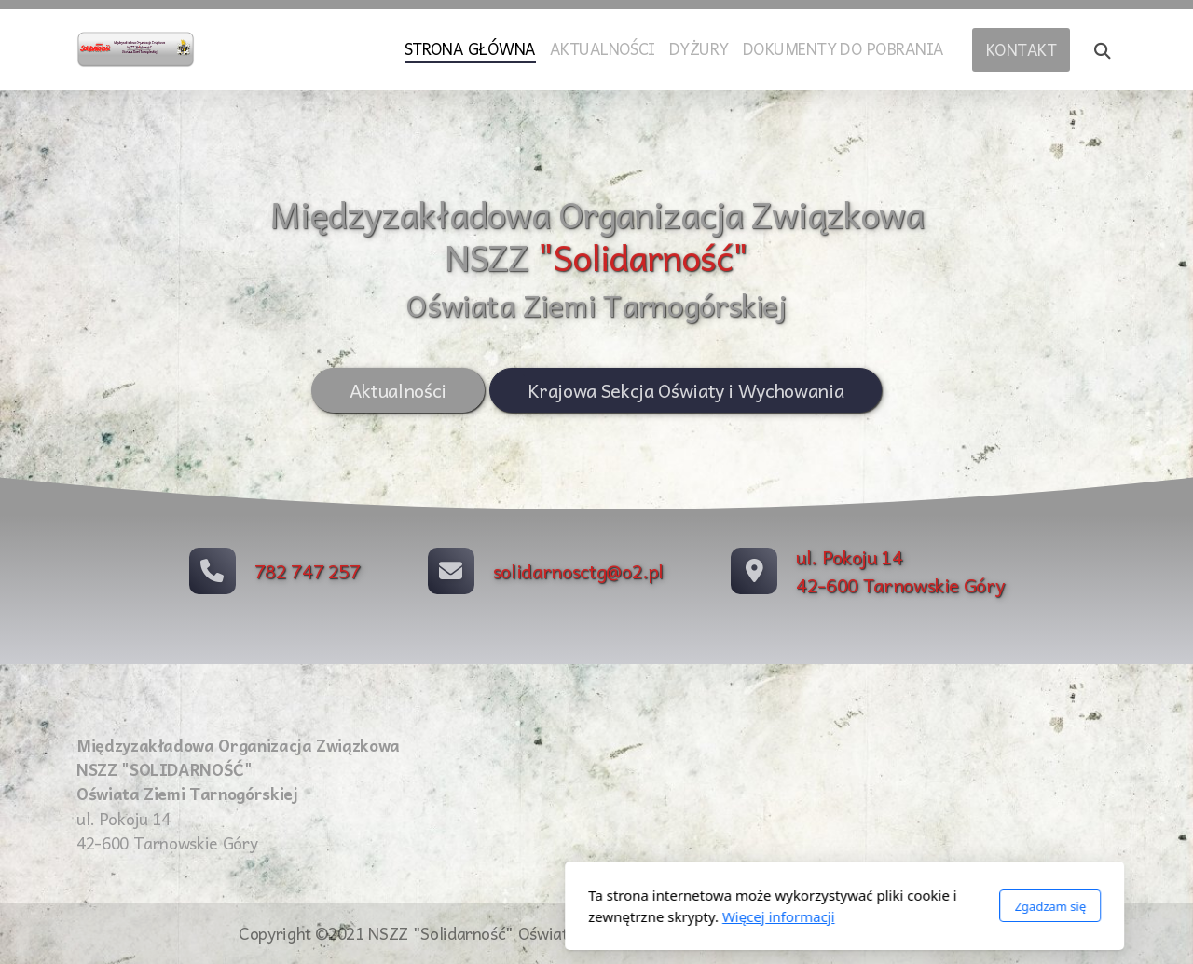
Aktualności (397, 390)
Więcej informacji (530, 916)
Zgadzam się (802, 906)
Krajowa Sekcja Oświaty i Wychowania (685, 390)
